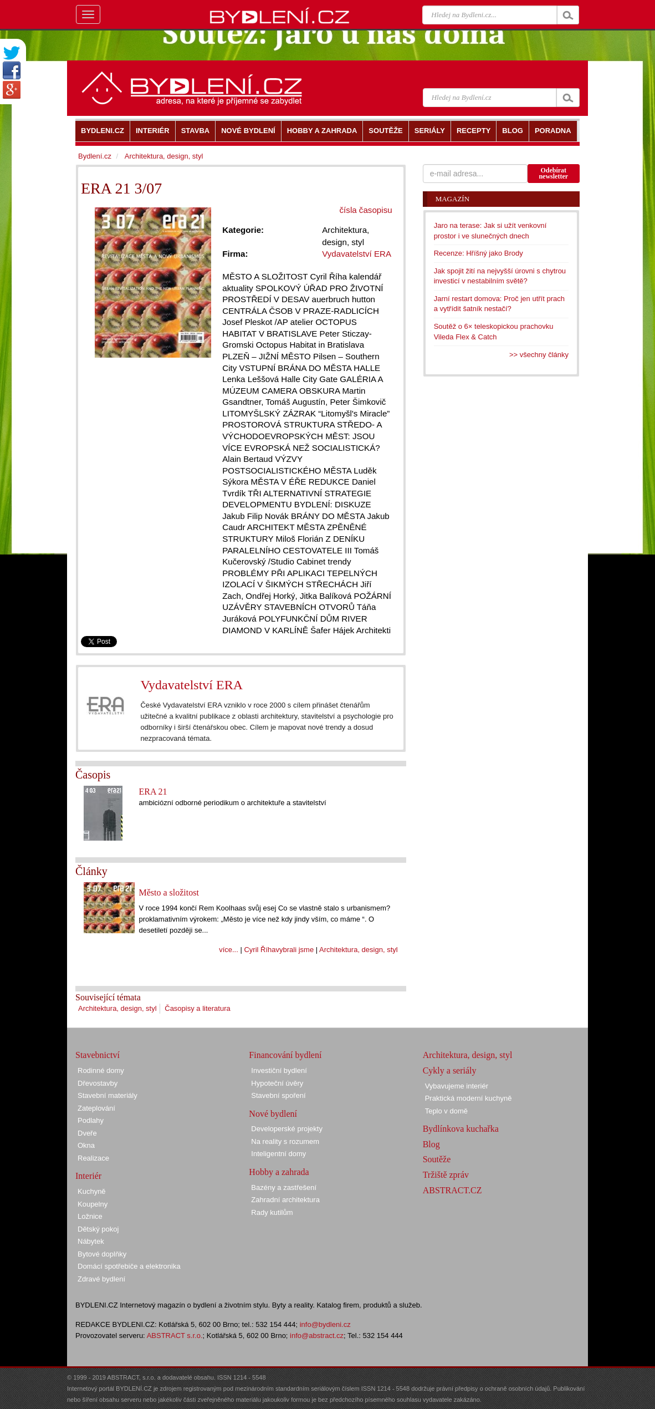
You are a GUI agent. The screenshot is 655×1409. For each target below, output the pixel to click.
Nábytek (91, 1241)
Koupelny (93, 1204)
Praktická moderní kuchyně (468, 1098)
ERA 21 (153, 791)
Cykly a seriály (450, 1070)
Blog (431, 1144)
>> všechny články (539, 354)
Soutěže (437, 1159)
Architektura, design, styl (358, 949)
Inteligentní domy (278, 1153)
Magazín (452, 199)
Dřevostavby (97, 1083)
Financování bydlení (285, 1055)
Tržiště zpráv (446, 1174)
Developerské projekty (287, 1129)
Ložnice (90, 1216)
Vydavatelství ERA (191, 685)
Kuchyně (92, 1191)
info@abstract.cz (317, 1335)
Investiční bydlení (278, 1070)
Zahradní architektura (285, 1200)
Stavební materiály (107, 1095)
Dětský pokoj (98, 1229)
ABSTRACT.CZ (452, 1190)
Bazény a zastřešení (283, 1187)
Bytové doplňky (102, 1254)
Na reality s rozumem (285, 1141)
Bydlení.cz (94, 156)
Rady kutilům (272, 1212)
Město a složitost (168, 892)
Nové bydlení (273, 1113)
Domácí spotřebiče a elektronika (129, 1266)
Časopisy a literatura (198, 1008)
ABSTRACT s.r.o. (175, 1335)
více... (228, 949)
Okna (86, 1145)
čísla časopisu (366, 210)
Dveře (87, 1133)
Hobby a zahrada (279, 1172)
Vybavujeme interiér (456, 1086)
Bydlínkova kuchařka (461, 1128)
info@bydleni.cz (325, 1324)
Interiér (88, 1176)
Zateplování (96, 1108)
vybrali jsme (295, 949)
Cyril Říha (259, 949)
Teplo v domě (446, 1111)
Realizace (93, 1158)
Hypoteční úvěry (277, 1083)
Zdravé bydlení (101, 1279)
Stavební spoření (278, 1095)
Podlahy (91, 1120)
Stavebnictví (97, 1055)
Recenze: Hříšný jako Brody (478, 253)
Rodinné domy (101, 1070)
